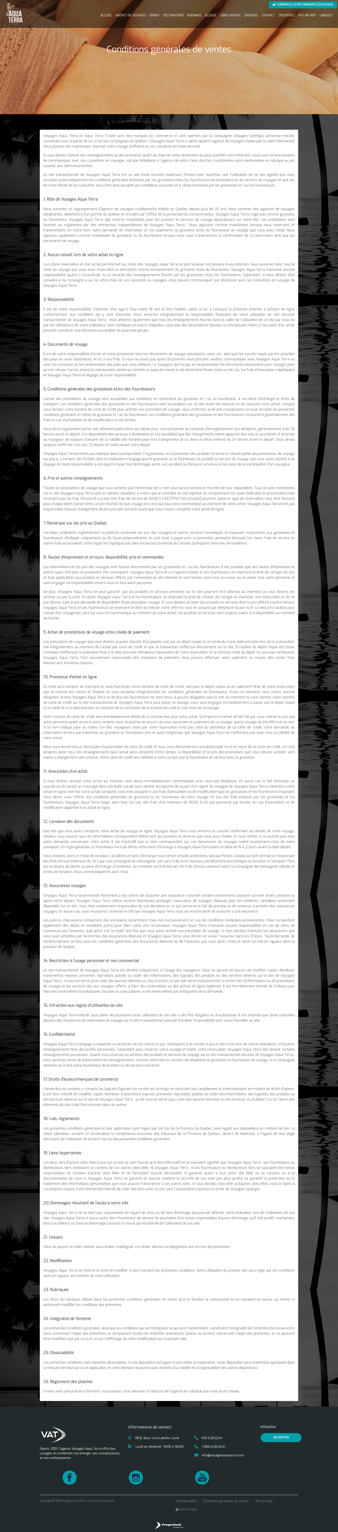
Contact (268, 15)
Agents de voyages (131, 15)
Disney (155, 15)
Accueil (106, 15)
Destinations (173, 15)
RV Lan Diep (307, 15)
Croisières (287, 15)
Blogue (210, 15)
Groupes (251, 15)
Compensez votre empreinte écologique (303, 4)
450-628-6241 (208, 1438)
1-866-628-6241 (209, 1447)
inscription (281, 1437)
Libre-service (230, 15)
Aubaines (194, 15)
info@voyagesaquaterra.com (219, 1455)
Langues (326, 15)
